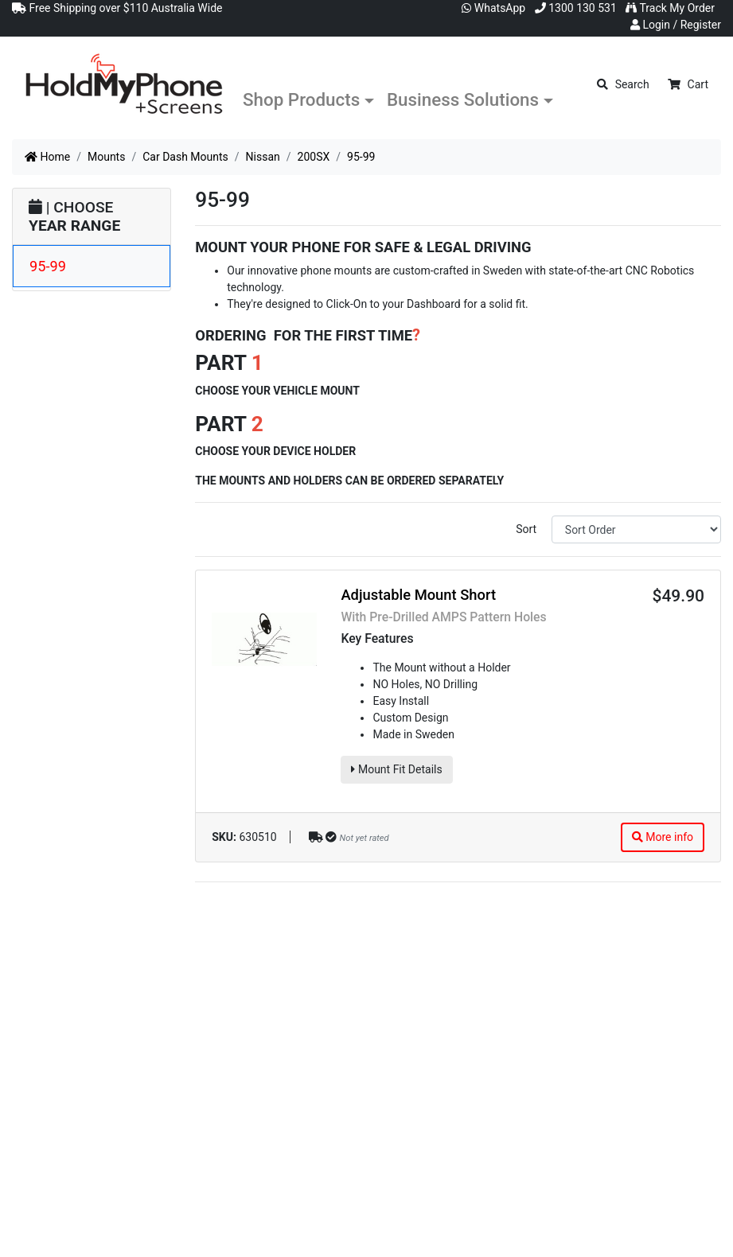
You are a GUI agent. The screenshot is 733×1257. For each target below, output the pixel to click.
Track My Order (670, 8)
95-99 (47, 266)
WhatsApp (493, 8)
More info (662, 837)
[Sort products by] (636, 529)
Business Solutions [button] (463, 99)
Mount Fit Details (396, 769)
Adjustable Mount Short (418, 594)
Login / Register (675, 24)
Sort (526, 529)
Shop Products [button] (301, 99)
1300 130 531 (576, 8)
